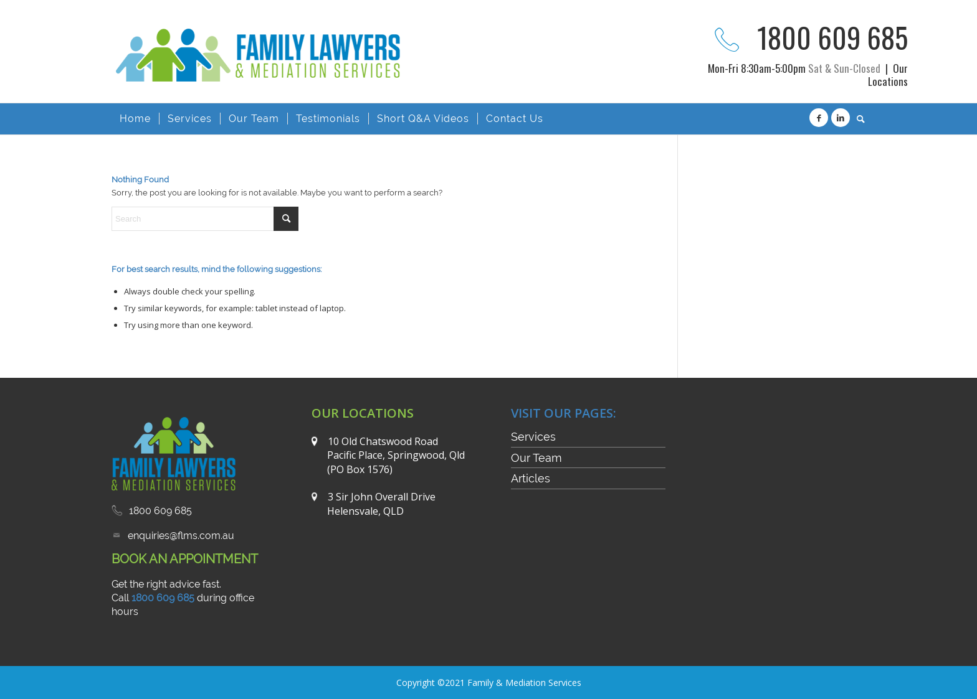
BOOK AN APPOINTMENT (185, 558)
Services (533, 436)
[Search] (857, 118)
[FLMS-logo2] (262, 73)
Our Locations (888, 74)
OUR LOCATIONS (363, 413)
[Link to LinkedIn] (840, 117)
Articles (530, 478)
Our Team (536, 457)
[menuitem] (135, 118)
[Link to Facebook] (818, 117)
